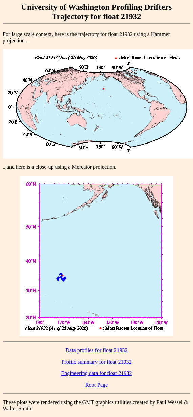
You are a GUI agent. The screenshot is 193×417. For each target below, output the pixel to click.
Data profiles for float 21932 (96, 350)
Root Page (96, 385)
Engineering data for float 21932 (96, 373)
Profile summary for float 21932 (96, 362)
